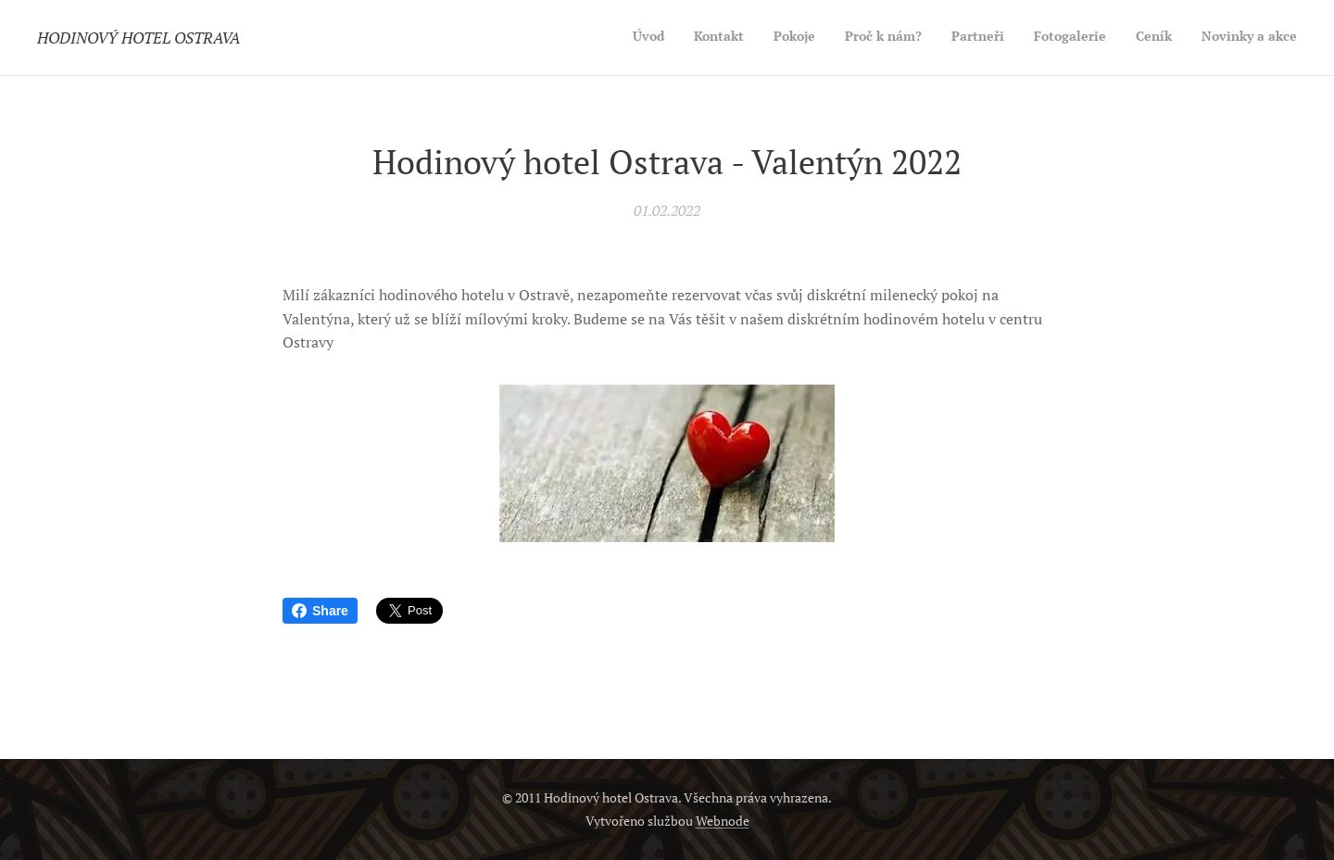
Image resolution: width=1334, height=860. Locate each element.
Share (320, 610)
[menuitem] (1094, 38)
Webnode (722, 820)
